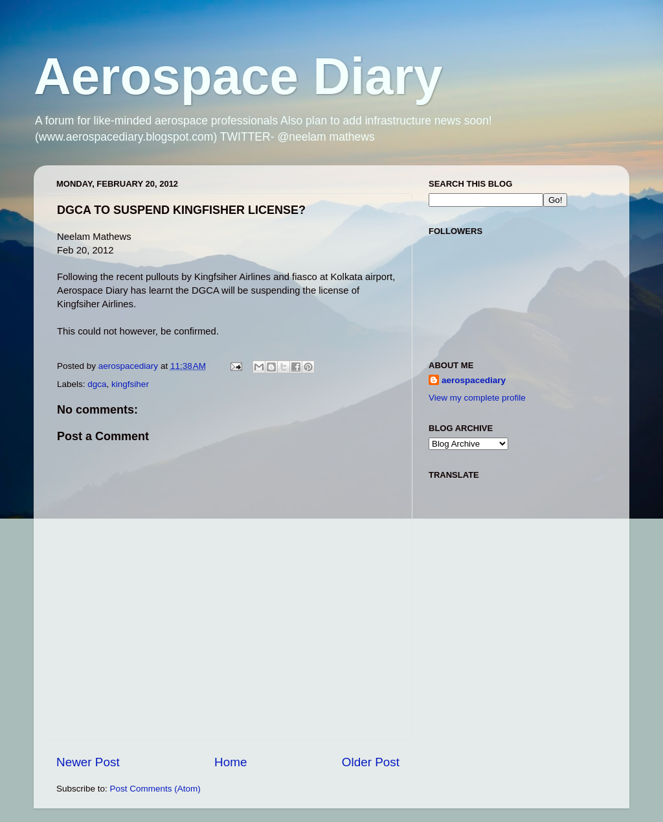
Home (230, 762)
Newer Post (88, 762)
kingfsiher (130, 384)
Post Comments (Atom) (155, 788)
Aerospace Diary (238, 76)
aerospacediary (474, 380)
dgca (96, 384)
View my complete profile (477, 398)
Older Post (370, 762)
